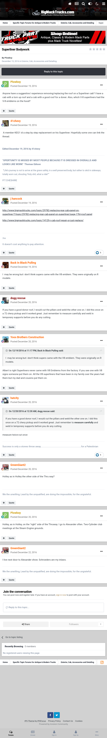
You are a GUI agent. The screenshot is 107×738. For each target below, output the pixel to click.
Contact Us (68, 721)
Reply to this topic (53, 71)
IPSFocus (41, 721)
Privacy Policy (54, 721)
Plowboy (8, 58)
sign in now (61, 595)
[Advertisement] (53, 689)
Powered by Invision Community (53, 724)
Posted (23, 86)
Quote (11, 111)
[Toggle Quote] (7, 350)
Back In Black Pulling (47, 350)
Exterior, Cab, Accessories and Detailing (39, 61)
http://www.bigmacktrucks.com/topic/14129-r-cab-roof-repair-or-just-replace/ (43, 220)
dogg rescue (43, 411)
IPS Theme (29, 721)
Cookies (78, 721)
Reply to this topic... (17, 607)
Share (26, 624)
